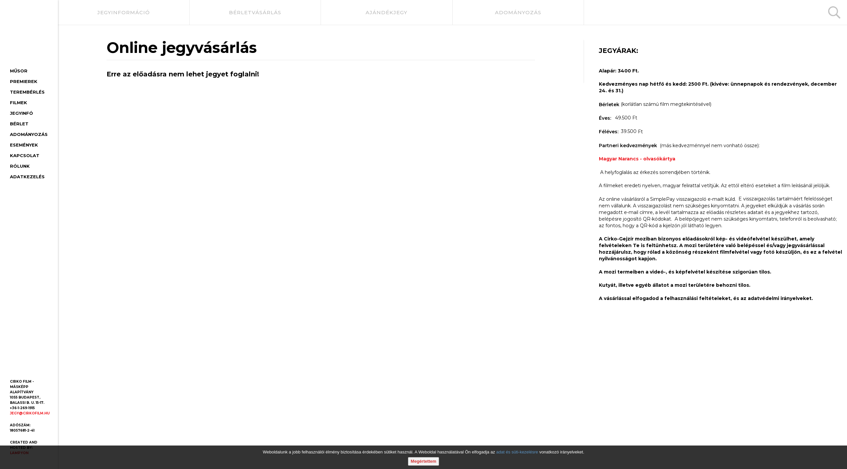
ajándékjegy (386, 12)
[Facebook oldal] (16, 366)
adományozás (518, 12)
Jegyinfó (21, 113)
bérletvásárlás (255, 12)
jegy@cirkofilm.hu (30, 413)
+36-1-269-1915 (22, 408)
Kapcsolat (24, 155)
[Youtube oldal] (31, 366)
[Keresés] (834, 12)
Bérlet (19, 123)
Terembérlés (27, 92)
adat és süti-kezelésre (517, 451)
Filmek (18, 102)
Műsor (18, 70)
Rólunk (20, 166)
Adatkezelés (27, 176)
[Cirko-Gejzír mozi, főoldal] (27, 35)
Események (24, 145)
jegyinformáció (123, 12)
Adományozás (29, 134)
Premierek (23, 81)
